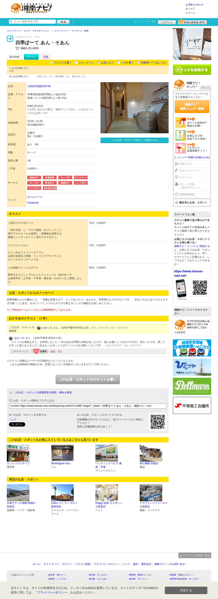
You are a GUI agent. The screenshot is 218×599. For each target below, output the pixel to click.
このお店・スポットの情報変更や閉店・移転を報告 (42, 392)
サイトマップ (51, 564)
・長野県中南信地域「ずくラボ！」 (185, 579)
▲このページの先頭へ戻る (194, 555)
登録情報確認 (187, 194)
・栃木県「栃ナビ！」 (56, 575)
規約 (135, 564)
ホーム (191, 12)
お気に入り (107, 62)
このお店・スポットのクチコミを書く (88, 379)
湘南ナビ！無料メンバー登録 (192, 106)
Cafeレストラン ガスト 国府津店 (64, 504)
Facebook (33, 202)
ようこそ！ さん (145, 21)
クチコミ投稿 (82, 564)
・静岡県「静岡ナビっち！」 (141, 575)
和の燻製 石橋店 (149, 463)
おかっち (47, 327)
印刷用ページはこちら (153, 62)
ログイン (167, 21)
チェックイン (86, 62)
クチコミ (31, 56)
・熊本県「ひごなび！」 (98, 575)
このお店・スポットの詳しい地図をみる (135, 140)
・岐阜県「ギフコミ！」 (139, 579)
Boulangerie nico (60, 463)
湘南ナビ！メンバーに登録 (189, 246)
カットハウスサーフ (18, 463)
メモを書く (127, 62)
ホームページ (35, 196)
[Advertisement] (120, 8)
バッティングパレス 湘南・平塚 (108, 465)
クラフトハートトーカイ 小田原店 (154, 504)
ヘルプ (191, 8)
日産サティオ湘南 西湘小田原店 (21, 504)
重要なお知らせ (195, 4)
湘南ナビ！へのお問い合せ (169, 564)
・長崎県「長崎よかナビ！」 (181, 575)
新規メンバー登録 (192, 21)
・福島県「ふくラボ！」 (58, 579)
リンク (126, 564)
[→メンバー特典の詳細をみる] (192, 157)
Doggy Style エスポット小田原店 (109, 504)
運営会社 (146, 564)
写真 (45, 56)
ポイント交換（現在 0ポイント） (190, 186)
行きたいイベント (189, 170)
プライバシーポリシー (106, 564)
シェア (13, 419)
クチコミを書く (63, 62)
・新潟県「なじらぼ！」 (98, 579)
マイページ (185, 177)
